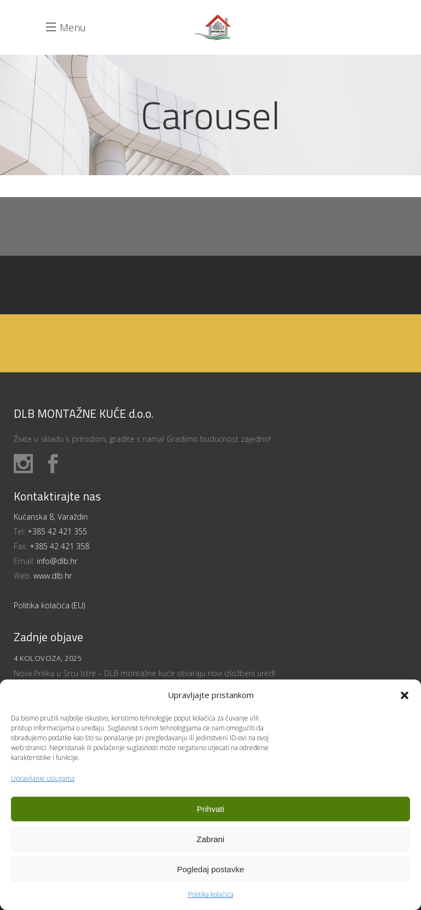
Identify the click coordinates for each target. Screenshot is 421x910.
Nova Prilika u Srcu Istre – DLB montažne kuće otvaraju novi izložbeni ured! (144, 673)
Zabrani (211, 839)
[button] (404, 695)
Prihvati (210, 809)
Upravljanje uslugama (43, 778)
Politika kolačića (211, 894)
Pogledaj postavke (210, 869)
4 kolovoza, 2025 (47, 658)
